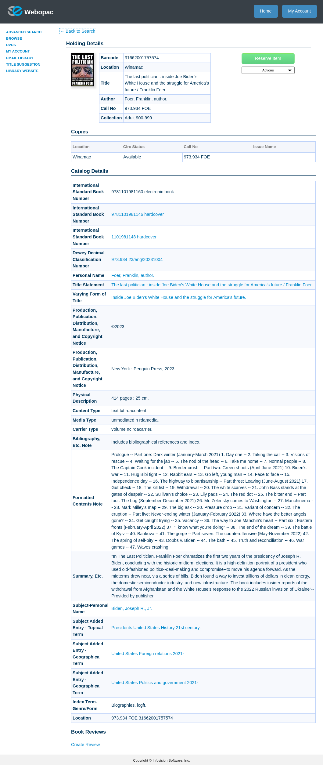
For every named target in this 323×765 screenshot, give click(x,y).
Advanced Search (23, 32)
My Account (299, 11)
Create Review (85, 744)
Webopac (31, 11)
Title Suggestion (23, 64)
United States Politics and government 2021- (154, 682)
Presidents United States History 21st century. (155, 627)
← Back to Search (77, 31)
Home (265, 11)
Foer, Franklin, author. (132, 275)
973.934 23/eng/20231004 (137, 259)
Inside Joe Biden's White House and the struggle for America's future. (178, 297)
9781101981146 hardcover (137, 214)
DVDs (11, 45)
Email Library (20, 58)
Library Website (22, 71)
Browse (14, 38)
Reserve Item (268, 58)
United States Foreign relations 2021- (147, 653)
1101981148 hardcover (133, 236)
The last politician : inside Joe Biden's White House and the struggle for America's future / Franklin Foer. (212, 284)
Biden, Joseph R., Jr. (131, 608)
